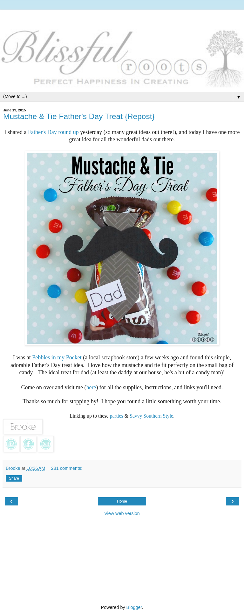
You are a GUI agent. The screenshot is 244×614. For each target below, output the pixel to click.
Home (122, 501)
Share (14, 478)
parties (116, 416)
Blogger (134, 607)
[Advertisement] (122, 17)
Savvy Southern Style (151, 416)
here (91, 387)
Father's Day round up (53, 132)
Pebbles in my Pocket (57, 357)
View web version (122, 513)
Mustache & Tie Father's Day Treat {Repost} (79, 116)
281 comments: (66, 468)
